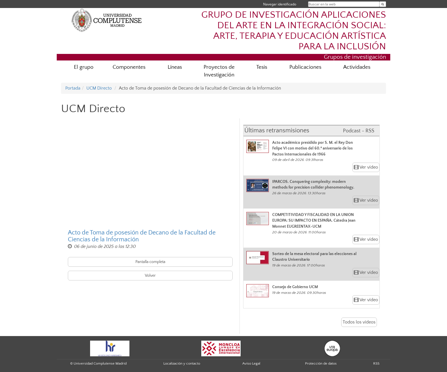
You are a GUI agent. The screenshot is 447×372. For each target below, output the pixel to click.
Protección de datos (321, 363)
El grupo (84, 67)
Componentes (129, 67)
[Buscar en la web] (382, 4)
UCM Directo (99, 88)
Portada (72, 88)
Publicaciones (305, 67)
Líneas (175, 67)
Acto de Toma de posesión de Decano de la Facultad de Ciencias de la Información (142, 236)
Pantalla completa (150, 262)
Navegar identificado (279, 4)
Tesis (261, 67)
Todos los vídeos (359, 322)
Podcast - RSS (358, 131)
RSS (376, 363)
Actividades (356, 67)
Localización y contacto (181, 363)
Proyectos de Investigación (219, 71)
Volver (150, 275)
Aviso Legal (251, 363)
